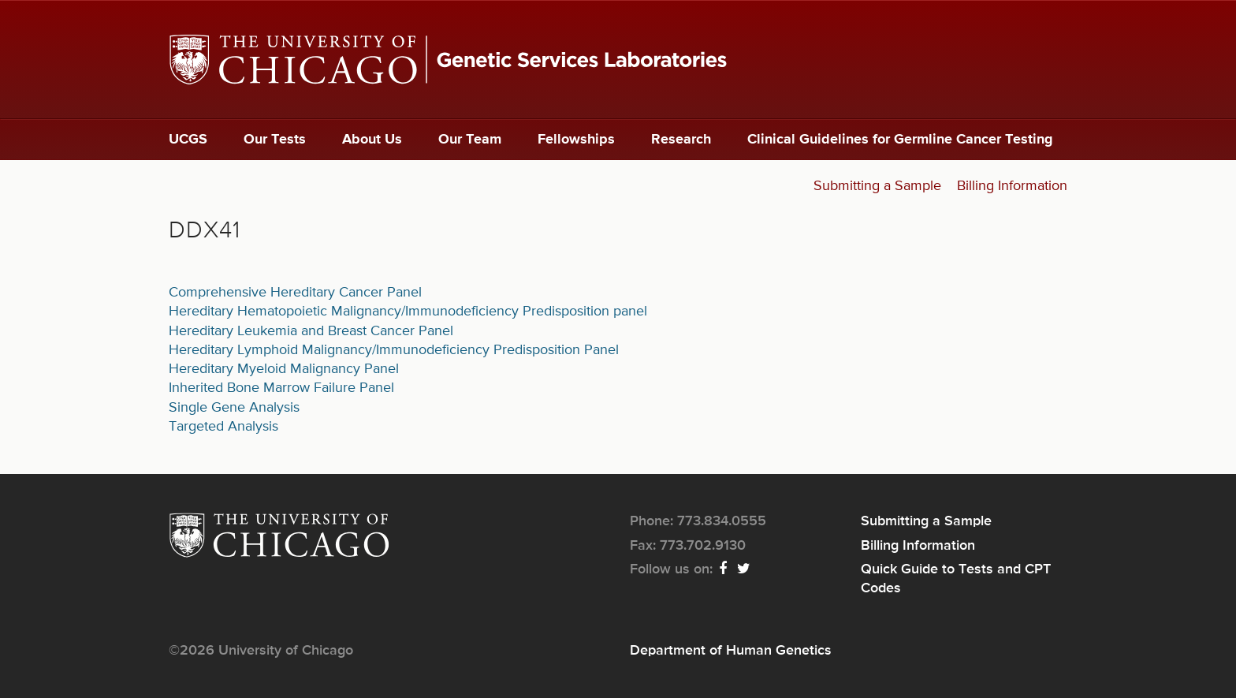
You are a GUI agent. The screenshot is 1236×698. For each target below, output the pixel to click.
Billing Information (1012, 186)
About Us (372, 140)
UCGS (188, 140)
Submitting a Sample (877, 186)
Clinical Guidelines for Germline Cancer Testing (900, 140)
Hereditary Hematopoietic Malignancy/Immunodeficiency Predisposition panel (408, 311)
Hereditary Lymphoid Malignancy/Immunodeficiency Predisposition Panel (394, 350)
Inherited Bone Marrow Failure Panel (281, 388)
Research (681, 140)
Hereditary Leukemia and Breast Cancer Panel (311, 331)
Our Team (469, 140)
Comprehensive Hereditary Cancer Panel (295, 293)
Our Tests (275, 140)
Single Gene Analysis (234, 408)
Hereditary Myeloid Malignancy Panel (284, 369)
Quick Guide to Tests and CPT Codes (956, 578)
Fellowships (576, 140)
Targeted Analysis (223, 427)
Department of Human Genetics (731, 651)
